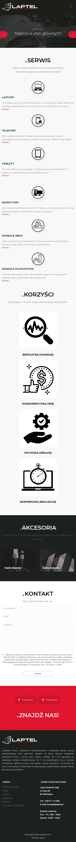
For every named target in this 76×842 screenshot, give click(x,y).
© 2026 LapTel (38, 838)
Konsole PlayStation (18, 268)
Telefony (9, 130)
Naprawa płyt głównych (38, 33)
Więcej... (6, 109)
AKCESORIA (7, 798)
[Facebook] (26, 699)
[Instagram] (49, 699)
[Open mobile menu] (71, 7)
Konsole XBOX (12, 235)
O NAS (5, 791)
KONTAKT (6, 802)
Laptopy (8, 97)
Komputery (10, 202)
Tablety (8, 163)
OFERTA (5, 794)
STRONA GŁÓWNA (10, 787)
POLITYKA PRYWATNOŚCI (13, 806)
